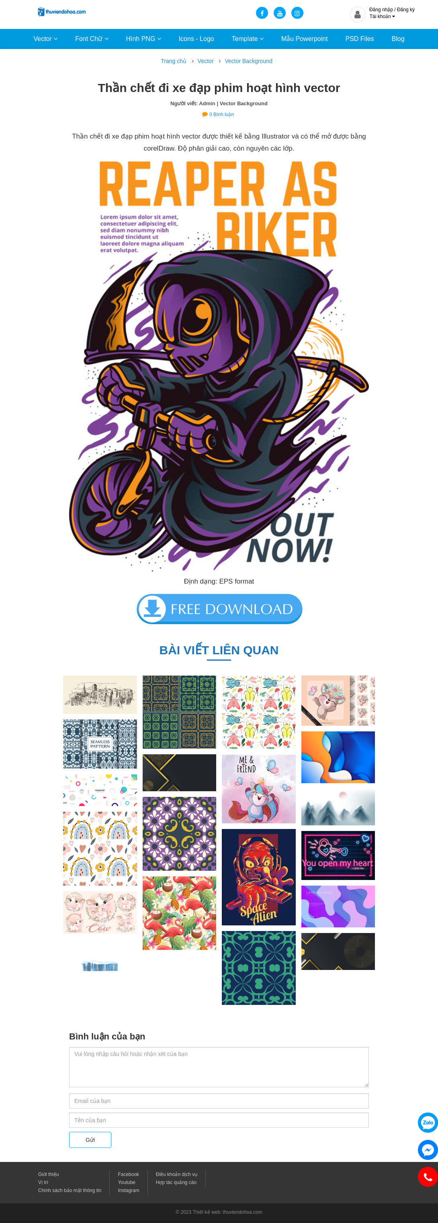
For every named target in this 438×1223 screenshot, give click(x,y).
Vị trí (43, 1182)
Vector (45, 38)
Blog (398, 38)
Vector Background (248, 61)
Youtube (126, 1182)
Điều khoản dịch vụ (176, 1174)
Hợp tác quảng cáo (176, 1182)
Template (248, 38)
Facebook (128, 1174)
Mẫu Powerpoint (304, 38)
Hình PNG (143, 38)
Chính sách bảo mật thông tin (69, 1190)
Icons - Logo (196, 38)
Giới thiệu (48, 1174)
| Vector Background (242, 103)
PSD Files (359, 38)
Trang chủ (173, 61)
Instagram (128, 1190)
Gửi (90, 1140)
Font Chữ (91, 38)
